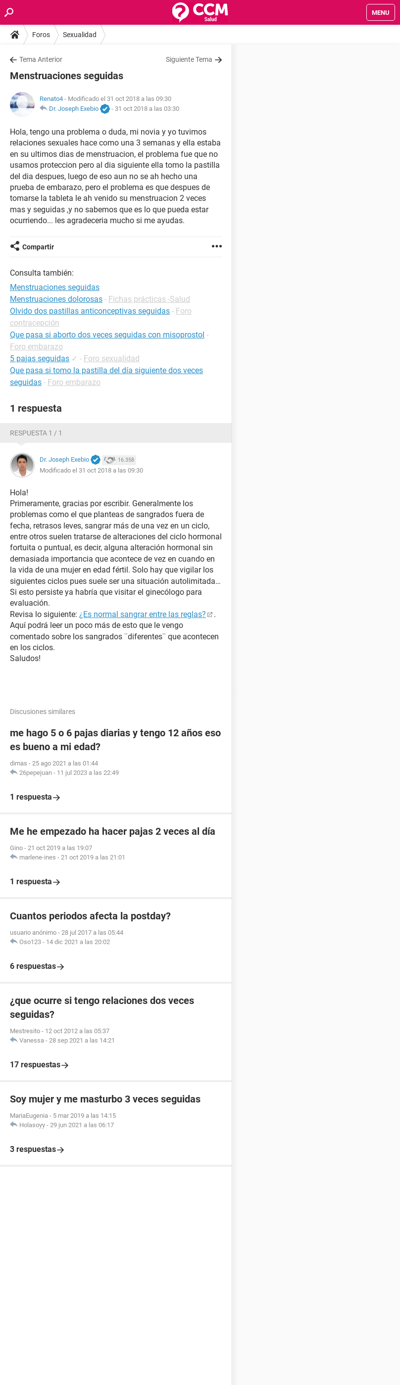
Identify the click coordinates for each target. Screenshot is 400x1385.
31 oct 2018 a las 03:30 (147, 108)
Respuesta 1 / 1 (36, 433)
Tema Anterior (40, 59)
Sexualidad (80, 35)
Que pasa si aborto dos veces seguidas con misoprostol (107, 334)
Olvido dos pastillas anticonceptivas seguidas (90, 311)
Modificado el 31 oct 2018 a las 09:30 (91, 470)
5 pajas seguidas (39, 358)
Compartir (38, 247)
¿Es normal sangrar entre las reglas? (142, 614)
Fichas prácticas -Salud (149, 299)
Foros (41, 35)
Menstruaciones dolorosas (56, 299)
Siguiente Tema (189, 59)
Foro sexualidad (112, 358)
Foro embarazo (36, 346)
